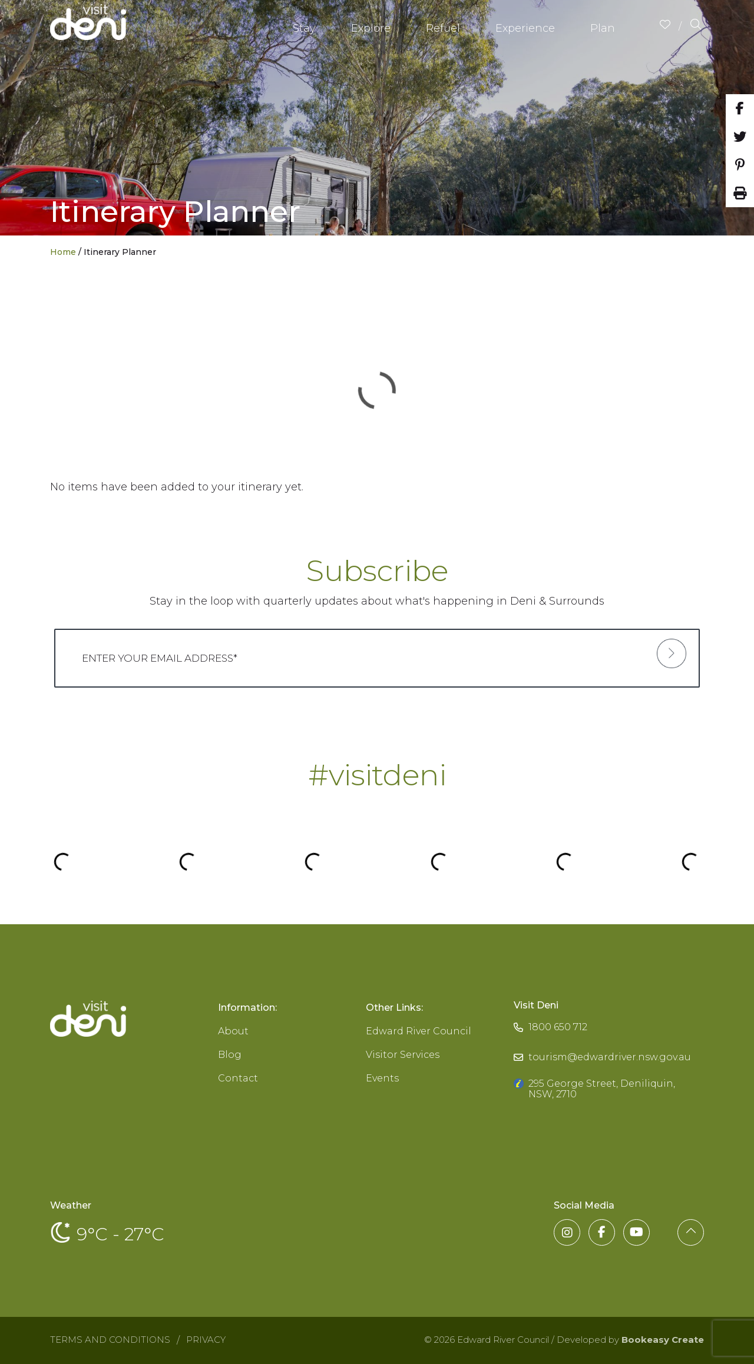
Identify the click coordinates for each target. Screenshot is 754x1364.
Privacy (206, 1339)
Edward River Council (418, 1031)
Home (63, 252)
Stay (304, 28)
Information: (247, 1007)
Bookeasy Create (662, 1339)
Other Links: (394, 1007)
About (233, 1031)
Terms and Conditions (110, 1339)
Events (382, 1078)
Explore (371, 28)
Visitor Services (402, 1054)
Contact (238, 1078)
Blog (230, 1054)
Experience (525, 28)
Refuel (443, 28)
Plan (602, 28)
